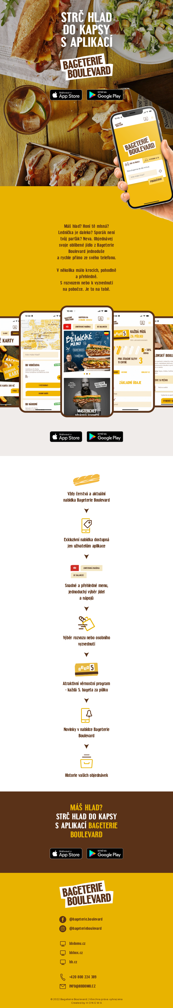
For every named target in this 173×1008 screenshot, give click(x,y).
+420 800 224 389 (82, 977)
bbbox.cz (76, 953)
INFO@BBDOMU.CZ (82, 986)
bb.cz (73, 962)
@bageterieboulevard (85, 929)
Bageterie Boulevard (86, 66)
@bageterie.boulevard (86, 919)
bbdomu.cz (77, 944)
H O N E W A (94, 1002)
